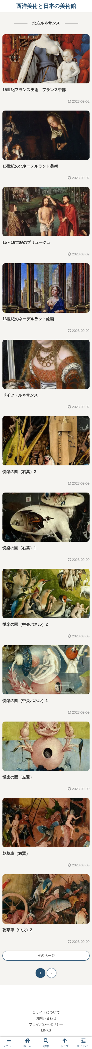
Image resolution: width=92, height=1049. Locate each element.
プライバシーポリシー (46, 1024)
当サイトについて (46, 1012)
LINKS (46, 1030)
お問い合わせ (46, 1018)
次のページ (46, 955)
